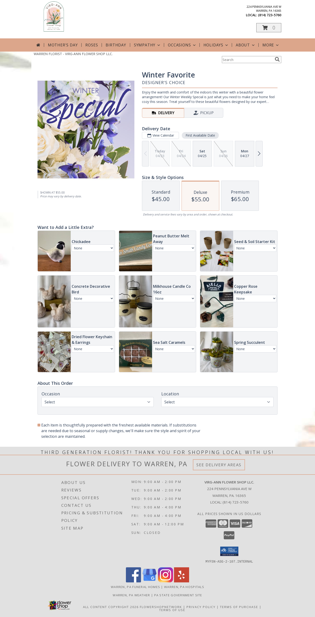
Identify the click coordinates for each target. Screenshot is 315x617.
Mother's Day (63, 45)
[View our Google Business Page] (149, 581)
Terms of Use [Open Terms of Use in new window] (172, 610)
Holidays (216, 45)
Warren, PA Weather (131, 595)
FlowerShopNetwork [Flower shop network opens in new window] (161, 607)
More (271, 45)
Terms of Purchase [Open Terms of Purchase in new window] (239, 607)
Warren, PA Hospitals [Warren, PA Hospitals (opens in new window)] (184, 587)
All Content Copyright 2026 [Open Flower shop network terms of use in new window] (111, 607)
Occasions (182, 45)
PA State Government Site (178, 595)
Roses (91, 45)
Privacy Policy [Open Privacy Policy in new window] (201, 607)
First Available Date (200, 135)
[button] (268, 27)
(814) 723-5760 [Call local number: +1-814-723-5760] (269, 15)
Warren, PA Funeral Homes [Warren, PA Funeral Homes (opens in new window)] (135, 587)
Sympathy (147, 45)
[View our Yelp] (181, 581)
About (246, 45)
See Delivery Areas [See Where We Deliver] (218, 464)
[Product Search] (247, 59)
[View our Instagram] (165, 581)
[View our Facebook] (133, 581)
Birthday (116, 45)
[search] (277, 59)
